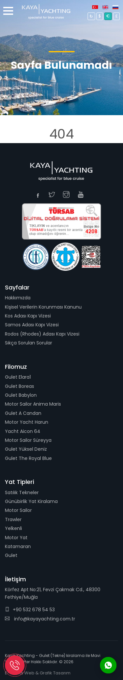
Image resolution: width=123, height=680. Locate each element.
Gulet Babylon (21, 395)
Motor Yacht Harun (26, 422)
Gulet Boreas (19, 386)
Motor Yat (16, 537)
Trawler (13, 519)
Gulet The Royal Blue (28, 458)
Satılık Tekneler (22, 492)
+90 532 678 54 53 (30, 609)
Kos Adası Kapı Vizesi (28, 316)
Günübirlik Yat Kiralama (31, 501)
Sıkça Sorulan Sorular (28, 343)
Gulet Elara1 (18, 377)
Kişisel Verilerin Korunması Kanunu (43, 307)
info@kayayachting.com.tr (40, 619)
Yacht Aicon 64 (22, 431)
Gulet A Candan (23, 413)
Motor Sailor (18, 510)
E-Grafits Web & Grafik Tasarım (38, 673)
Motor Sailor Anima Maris (33, 404)
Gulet (11, 555)
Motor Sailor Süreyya (28, 440)
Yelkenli (13, 528)
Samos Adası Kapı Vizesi (32, 324)
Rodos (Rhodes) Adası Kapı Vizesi (42, 334)
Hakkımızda (18, 297)
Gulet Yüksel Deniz (26, 449)
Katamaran (18, 546)
